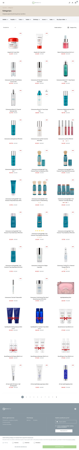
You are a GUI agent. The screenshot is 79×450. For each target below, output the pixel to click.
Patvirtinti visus (59, 446)
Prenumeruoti (63, 430)
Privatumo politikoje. (71, 439)
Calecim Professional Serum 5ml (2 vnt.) (65, 52)
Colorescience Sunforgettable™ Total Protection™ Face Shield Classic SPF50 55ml (13, 232)
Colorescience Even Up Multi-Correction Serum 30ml (39, 139)
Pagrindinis (5, 7)
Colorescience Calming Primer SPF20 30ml (13, 139)
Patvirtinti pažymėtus (21, 446)
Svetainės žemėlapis (7, 424)
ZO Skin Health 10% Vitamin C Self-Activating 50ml (13, 385)
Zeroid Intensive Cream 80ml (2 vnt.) (65, 327)
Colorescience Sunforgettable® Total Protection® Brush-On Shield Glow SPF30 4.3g (39, 170)
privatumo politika (65, 425)
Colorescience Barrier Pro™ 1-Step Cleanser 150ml (66, 81)
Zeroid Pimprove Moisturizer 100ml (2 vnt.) (39, 356)
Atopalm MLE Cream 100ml (13, 52)
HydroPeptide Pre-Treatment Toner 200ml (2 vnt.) (39, 327)
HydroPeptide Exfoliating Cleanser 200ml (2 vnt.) (13, 327)
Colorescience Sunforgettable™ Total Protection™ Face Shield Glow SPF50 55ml (65, 232)
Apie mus (28, 420)
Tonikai (20, 19)
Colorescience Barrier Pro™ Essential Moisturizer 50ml (13, 110)
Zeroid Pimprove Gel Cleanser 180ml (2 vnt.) (13, 356)
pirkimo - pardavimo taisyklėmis (65, 426)
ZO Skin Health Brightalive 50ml (65, 384)
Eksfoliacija (35, 19)
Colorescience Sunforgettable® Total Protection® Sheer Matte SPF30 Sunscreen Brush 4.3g (66, 170)
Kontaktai (35, 420)
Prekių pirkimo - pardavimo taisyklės (10, 420)
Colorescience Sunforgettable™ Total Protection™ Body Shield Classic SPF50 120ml (13, 199)
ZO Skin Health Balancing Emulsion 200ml (39, 384)
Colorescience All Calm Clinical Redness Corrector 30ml (13, 81)
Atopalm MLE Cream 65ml (39, 52)
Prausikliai (12, 19)
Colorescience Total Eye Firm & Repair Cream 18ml (39, 266)
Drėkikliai (4, 19)
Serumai (44, 19)
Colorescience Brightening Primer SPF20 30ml (65, 110)
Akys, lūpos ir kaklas (61, 19)
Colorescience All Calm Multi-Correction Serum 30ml (39, 81)
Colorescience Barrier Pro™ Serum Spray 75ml (39, 110)
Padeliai (27, 19)
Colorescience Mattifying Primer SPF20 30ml (13, 170)
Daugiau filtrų (73, 27)
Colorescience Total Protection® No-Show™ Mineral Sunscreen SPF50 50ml (39, 298)
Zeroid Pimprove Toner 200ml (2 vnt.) (66, 356)
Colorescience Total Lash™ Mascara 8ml (13, 297)
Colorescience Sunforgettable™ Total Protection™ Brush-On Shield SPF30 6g (39, 199)
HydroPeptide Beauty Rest (65, 297)
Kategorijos (10, 7)
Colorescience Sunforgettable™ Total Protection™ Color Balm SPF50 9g (66, 199)
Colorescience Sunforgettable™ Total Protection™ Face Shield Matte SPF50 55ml (13, 266)
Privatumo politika (6, 422)
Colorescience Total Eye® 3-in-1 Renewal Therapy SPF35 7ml (65, 266)
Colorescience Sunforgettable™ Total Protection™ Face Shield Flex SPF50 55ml (39, 234)
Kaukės (51, 19)
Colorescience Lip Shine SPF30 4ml (65, 139)
